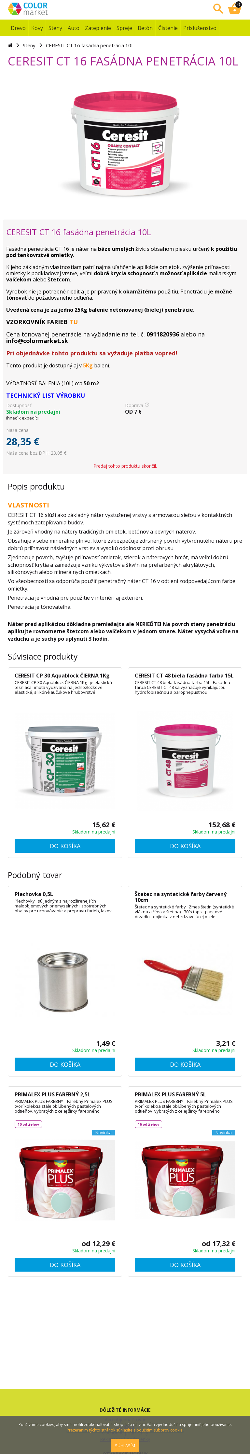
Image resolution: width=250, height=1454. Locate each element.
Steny (55, 28)
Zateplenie (98, 28)
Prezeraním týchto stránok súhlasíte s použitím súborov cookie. (125, 1430)
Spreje (124, 28)
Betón (145, 28)
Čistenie (168, 28)
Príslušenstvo (199, 28)
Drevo (18, 28)
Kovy (37, 28)
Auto (73, 28)
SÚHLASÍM (125, 1445)
